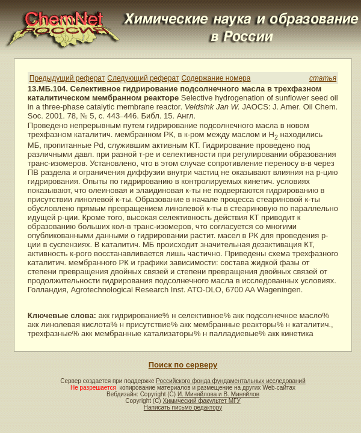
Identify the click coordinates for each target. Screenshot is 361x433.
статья (322, 78)
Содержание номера (215, 78)
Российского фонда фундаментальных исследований (230, 381)
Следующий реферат (143, 78)
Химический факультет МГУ (201, 401)
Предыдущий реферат (67, 78)
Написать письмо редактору (183, 407)
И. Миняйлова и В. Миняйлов (218, 394)
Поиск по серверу (183, 364)
